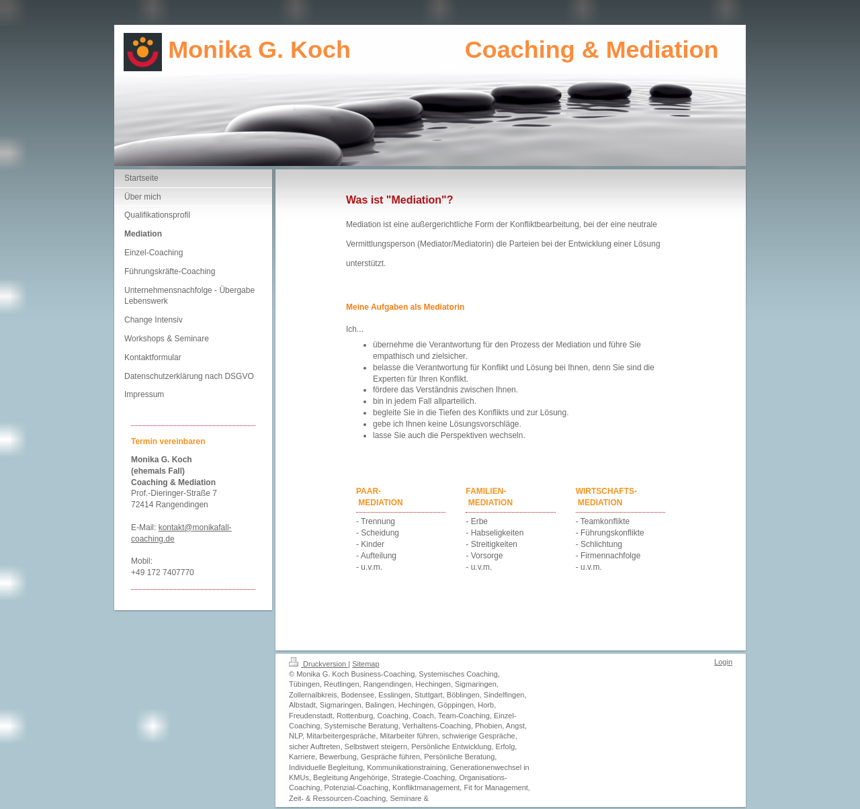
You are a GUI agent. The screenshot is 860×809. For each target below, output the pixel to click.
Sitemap (365, 664)
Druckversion (318, 664)
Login (723, 662)
